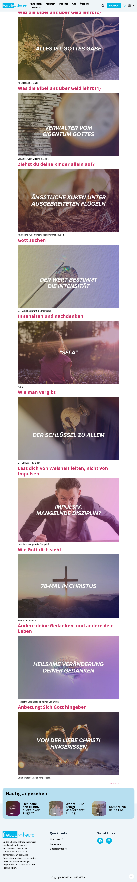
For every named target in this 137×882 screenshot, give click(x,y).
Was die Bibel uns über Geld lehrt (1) (59, 88)
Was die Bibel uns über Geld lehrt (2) (59, 12)
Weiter (114, 783)
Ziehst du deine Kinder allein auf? (56, 164)
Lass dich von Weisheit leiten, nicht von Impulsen (63, 471)
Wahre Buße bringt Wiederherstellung (75, 808)
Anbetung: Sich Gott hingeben (52, 707)
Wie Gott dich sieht (39, 550)
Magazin (50, 3)
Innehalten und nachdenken (50, 316)
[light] (131, 876)
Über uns (84, 3)
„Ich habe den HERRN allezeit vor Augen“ (31, 808)
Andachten (36, 3)
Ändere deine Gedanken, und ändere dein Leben (66, 628)
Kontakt (36, 7)
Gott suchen (32, 240)
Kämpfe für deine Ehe (117, 808)
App (74, 3)
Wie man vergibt (37, 392)
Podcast (63, 3)
